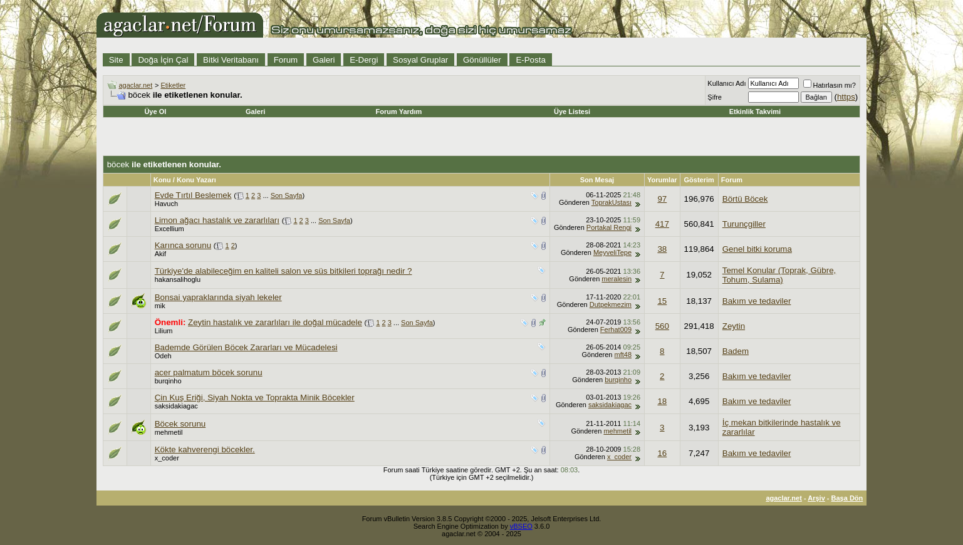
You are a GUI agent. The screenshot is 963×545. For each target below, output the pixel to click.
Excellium (169, 228)
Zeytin (733, 326)
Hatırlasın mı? (829, 85)
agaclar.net (135, 85)
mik (160, 305)
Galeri (324, 60)
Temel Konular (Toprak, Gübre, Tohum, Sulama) (779, 275)
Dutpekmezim (611, 304)
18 (662, 401)
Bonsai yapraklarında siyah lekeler (218, 297)
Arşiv (816, 498)
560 (662, 326)
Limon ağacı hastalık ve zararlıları (217, 220)
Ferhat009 (616, 329)
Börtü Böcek (745, 199)
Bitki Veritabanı (231, 60)
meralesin (616, 279)
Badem (735, 351)
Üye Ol (155, 111)
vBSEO (521, 526)
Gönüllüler (482, 60)
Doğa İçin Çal (163, 60)
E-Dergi (364, 60)
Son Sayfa (287, 195)
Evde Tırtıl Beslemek (193, 195)
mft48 (623, 354)
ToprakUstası (611, 202)
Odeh (163, 356)
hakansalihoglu (177, 279)
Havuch (166, 203)
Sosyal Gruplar (420, 60)
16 (662, 453)
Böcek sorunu (180, 423)
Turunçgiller (744, 224)
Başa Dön (847, 498)
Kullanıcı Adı (726, 83)
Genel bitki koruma (757, 249)
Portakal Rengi (609, 227)
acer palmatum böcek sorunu (209, 372)
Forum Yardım (399, 111)
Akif (160, 253)
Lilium (164, 331)
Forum (286, 60)
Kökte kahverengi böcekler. (205, 449)
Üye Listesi (572, 111)
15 (662, 301)
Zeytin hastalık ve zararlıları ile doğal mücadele (275, 322)
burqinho (168, 381)
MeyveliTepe (612, 252)
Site (116, 60)
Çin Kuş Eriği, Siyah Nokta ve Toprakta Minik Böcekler (255, 397)
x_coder (167, 458)
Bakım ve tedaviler (756, 301)
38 (662, 249)
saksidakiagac (176, 406)
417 (662, 224)
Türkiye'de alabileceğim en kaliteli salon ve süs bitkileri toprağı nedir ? (283, 271)
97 (662, 199)
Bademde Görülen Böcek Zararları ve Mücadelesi (246, 347)
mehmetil (169, 432)
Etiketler (172, 85)
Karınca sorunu (183, 245)
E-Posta (530, 60)
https (846, 96)
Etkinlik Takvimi (755, 111)
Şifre (714, 97)
